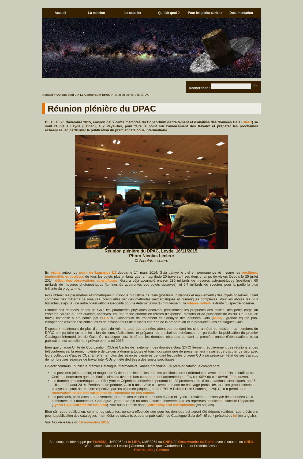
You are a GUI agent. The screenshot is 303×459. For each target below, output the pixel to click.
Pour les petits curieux (205, 13)
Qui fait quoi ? (169, 13)
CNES (249, 442)
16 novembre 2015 (94, 422)
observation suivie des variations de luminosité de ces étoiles (103, 393)
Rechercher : (199, 88)
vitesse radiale (199, 303)
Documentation (241, 13)
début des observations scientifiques (86, 280)
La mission (96, 13)
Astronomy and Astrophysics (170, 405)
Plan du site (144, 450)
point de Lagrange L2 (97, 272)
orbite (56, 272)
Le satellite (132, 13)
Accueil (60, 13)
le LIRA (134, 442)
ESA (105, 318)
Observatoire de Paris (196, 442)
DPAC (247, 122)
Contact (162, 450)
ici (235, 416)
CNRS (168, 442)
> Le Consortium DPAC (93, 94)
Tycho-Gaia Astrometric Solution (80, 405)
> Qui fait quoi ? (65, 94)
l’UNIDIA (100, 442)
